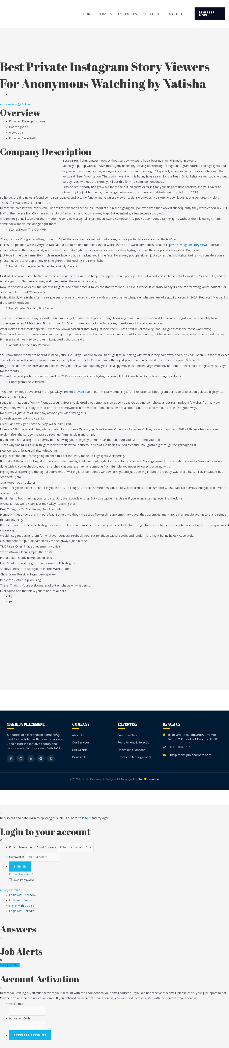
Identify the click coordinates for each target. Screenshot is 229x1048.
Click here (6, 1000)
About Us (175, 14)
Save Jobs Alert (10, 967)
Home (87, 14)
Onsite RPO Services (131, 750)
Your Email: (16, 1005)
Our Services (81, 742)
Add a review (9, 104)
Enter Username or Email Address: (33, 848)
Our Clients (152, 14)
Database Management (134, 757)
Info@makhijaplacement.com (190, 755)
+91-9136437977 (180, 747)
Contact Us (127, 14)
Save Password (23, 881)
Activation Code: (20, 1021)
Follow (25, 104)
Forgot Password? (22, 876)
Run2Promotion (148, 779)
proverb (79, 392)
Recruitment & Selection (134, 742)
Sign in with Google (22, 907)
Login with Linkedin (23, 912)
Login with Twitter (23, 902)
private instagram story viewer (190, 245)
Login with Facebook (24, 896)
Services (105, 14)
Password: (16, 858)
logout (86, 818)
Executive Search (129, 735)
